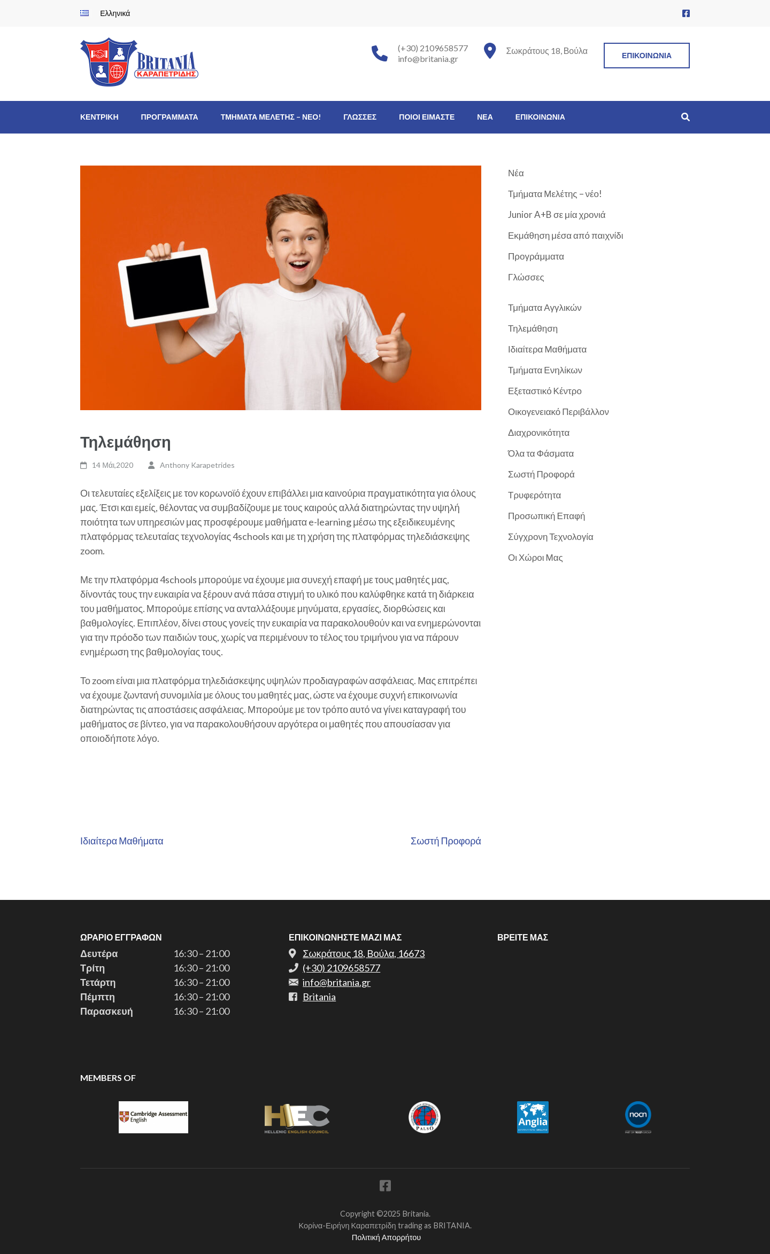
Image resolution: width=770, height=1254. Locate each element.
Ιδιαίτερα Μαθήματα (122, 841)
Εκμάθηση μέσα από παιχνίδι (565, 235)
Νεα (485, 116)
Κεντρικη (99, 116)
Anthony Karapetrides (197, 464)
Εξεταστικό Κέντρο (545, 390)
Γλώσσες (526, 277)
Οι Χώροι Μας (535, 557)
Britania (319, 996)
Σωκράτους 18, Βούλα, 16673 (364, 953)
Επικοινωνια (647, 55)
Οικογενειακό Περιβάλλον (558, 411)
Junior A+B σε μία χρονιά (557, 214)
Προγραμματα (169, 116)
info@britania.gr (428, 58)
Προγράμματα (536, 256)
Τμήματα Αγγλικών (545, 307)
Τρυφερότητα (534, 494)
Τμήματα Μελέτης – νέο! (555, 193)
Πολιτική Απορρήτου (386, 1237)
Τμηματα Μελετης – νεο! (271, 116)
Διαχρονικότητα (538, 432)
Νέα (516, 172)
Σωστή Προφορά (446, 841)
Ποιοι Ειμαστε (427, 116)
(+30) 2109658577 (433, 48)
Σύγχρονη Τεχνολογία (551, 536)
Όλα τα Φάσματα (541, 453)
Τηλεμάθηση (533, 328)
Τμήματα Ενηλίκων (545, 369)
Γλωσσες (359, 116)
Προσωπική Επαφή (547, 515)
